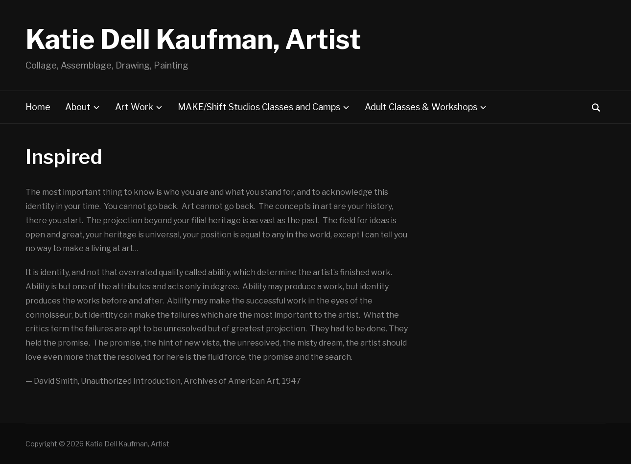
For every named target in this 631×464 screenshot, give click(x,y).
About (78, 107)
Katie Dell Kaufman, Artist (193, 39)
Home (37, 107)
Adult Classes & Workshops (421, 107)
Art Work (134, 107)
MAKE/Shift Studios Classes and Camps (259, 107)
